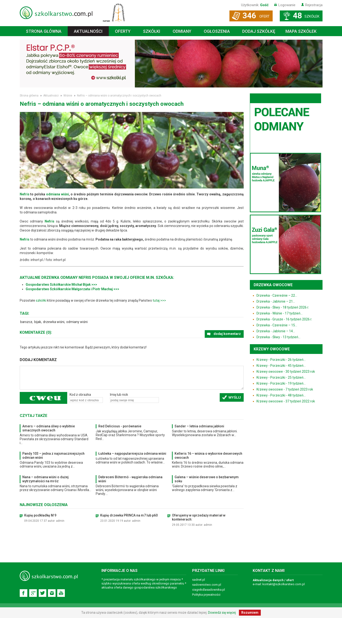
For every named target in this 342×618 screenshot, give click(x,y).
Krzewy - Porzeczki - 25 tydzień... (281, 377)
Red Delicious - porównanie (119, 426)
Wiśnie (67, 95)
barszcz (26, 322)
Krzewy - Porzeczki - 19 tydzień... (281, 383)
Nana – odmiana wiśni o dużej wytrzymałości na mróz (45, 479)
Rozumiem (249, 612)
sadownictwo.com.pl (206, 584)
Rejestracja (314, 5)
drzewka (50, 277)
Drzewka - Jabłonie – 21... (275, 301)
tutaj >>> (159, 300)
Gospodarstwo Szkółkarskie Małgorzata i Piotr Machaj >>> (72, 289)
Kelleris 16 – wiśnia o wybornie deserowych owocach (208, 455)
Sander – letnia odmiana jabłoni (199, 426)
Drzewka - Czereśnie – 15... (276, 325)
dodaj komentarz (227, 334)
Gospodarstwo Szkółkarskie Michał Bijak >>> (61, 284)
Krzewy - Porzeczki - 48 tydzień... (281, 395)
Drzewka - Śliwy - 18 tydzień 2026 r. (282, 307)
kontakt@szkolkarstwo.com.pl (283, 584)
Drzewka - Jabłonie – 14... (275, 331)
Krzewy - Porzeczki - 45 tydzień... (281, 365)
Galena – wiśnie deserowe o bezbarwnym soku (207, 479)
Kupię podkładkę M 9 (40, 515)
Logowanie (286, 5)
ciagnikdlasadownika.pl (208, 589)
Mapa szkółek (301, 31)
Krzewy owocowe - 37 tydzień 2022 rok (285, 401)
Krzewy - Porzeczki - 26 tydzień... (281, 360)
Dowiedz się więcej (222, 612)
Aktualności (88, 31)
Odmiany (182, 31)
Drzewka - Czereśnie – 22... (276, 295)
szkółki (41, 300)
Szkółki (151, 31)
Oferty (123, 31)
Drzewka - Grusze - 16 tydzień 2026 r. (284, 319)
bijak (37, 322)
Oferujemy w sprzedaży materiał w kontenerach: (198, 517)
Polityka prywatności (206, 594)
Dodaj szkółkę (258, 31)
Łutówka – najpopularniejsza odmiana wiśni (132, 453)
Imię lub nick (119, 394)
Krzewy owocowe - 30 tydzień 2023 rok (285, 371)
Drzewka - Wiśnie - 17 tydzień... (279, 313)
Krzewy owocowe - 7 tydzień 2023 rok (284, 389)
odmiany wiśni (77, 322)
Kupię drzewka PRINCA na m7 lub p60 (129, 515)
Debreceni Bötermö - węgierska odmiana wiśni (130, 479)
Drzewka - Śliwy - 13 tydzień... (278, 337)
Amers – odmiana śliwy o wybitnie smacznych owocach (48, 428)
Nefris (24, 194)
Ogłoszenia (217, 31)
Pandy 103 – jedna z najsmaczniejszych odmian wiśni (53, 455)
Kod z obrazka (80, 394)
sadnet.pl (198, 579)
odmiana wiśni (57, 194)
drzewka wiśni (53, 322)
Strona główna (44, 31)
